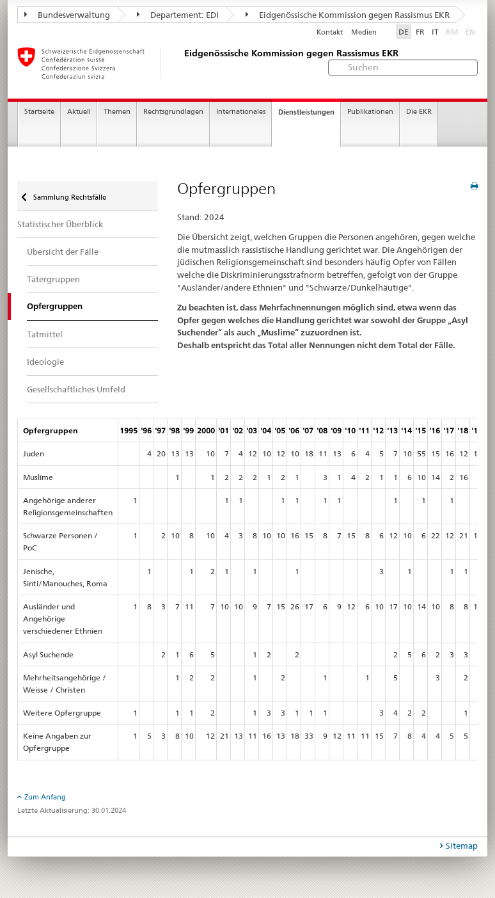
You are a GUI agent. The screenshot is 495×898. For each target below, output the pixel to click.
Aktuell (79, 112)
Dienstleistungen (306, 112)
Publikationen (370, 112)
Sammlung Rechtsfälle (68, 197)
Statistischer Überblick (60, 224)
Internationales (240, 112)
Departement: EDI (178, 15)
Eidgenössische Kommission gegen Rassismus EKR (348, 15)
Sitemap (462, 845)
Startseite (39, 112)
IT (435, 31)
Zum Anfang (45, 796)
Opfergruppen (54, 306)
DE (403, 31)
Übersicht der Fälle (62, 251)
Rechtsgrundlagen (173, 112)
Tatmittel (45, 334)
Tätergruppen (53, 279)
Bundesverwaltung (67, 15)
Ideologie (45, 362)
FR (420, 31)
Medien (364, 32)
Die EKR (419, 112)
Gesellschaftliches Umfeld (76, 389)
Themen (117, 112)
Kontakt (330, 32)
